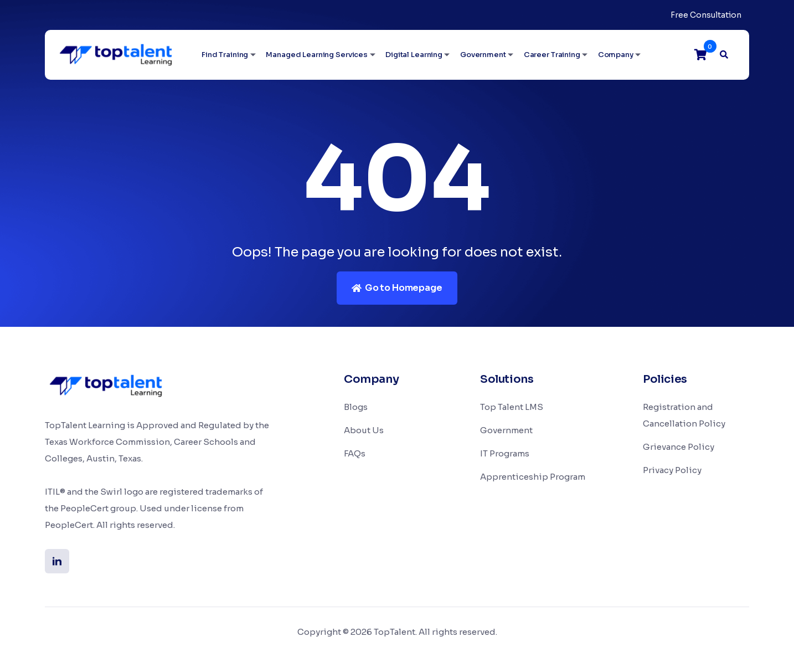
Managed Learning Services (317, 54)
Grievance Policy (678, 447)
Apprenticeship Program (532, 476)
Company (615, 54)
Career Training (552, 54)
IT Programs (504, 453)
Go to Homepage (397, 288)
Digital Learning (413, 54)
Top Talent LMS (511, 407)
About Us (364, 430)
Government (483, 54)
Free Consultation (706, 15)
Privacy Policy (672, 470)
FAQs (354, 453)
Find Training (225, 54)
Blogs (356, 407)
